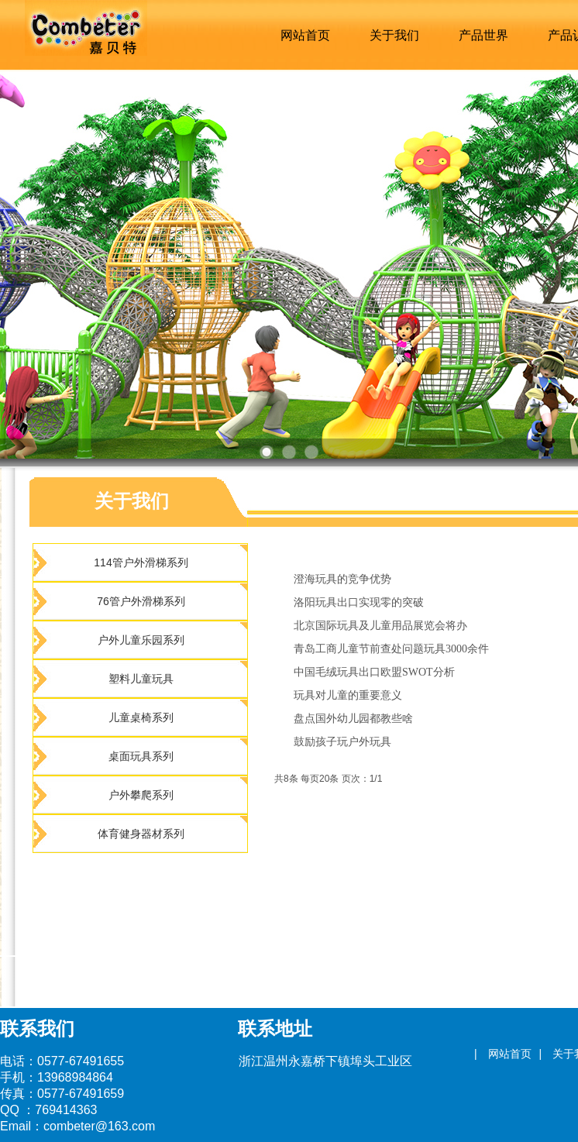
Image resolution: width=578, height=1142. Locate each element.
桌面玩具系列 (141, 756)
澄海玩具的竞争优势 (342, 579)
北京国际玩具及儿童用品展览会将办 (380, 625)
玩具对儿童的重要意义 (348, 695)
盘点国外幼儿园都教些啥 (353, 718)
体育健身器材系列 (141, 833)
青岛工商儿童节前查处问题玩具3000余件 (391, 649)
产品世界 (483, 35)
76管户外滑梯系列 (141, 601)
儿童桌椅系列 (141, 717)
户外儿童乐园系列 (141, 640)
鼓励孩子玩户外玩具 (342, 742)
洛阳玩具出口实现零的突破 (359, 602)
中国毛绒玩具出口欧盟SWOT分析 (374, 672)
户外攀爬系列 (141, 795)
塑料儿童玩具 (141, 678)
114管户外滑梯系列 (141, 562)
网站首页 (305, 35)
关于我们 (394, 35)
